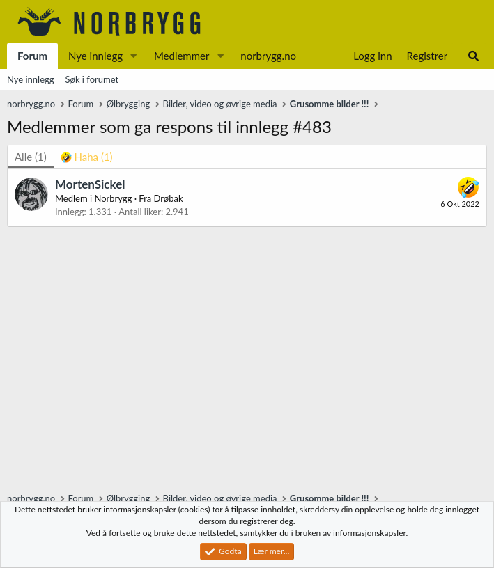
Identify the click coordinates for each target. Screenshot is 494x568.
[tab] (87, 156)
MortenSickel (90, 184)
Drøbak (168, 198)
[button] (134, 56)
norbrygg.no (268, 55)
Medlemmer (182, 55)
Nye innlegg (95, 55)
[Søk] (473, 56)
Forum (32, 55)
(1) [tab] (31, 156)
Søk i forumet (92, 79)
